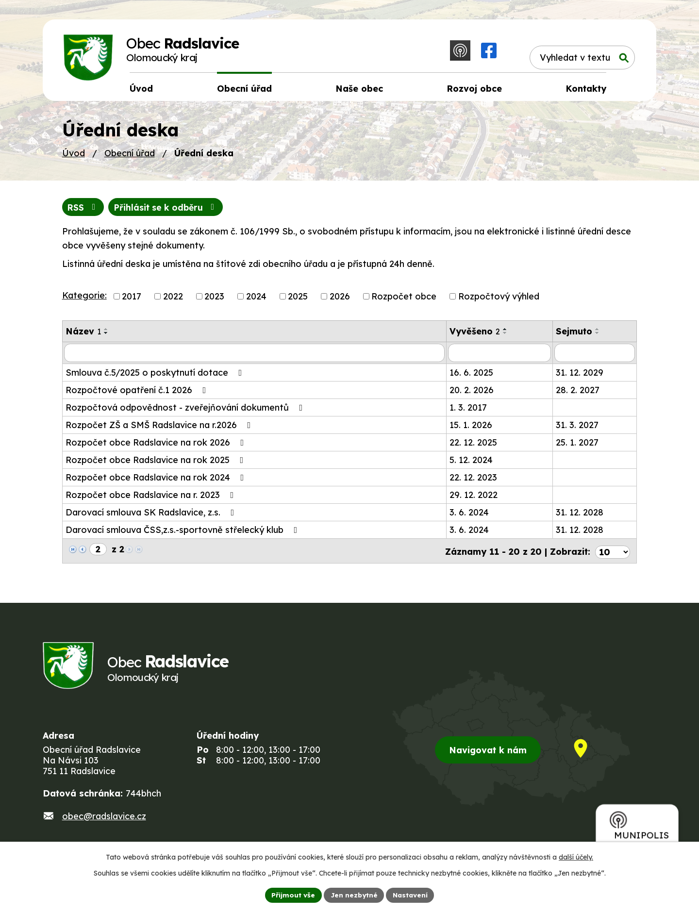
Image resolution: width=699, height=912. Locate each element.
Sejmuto (574, 334)
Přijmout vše (292, 894)
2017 (131, 299)
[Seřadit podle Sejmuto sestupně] (597, 336)
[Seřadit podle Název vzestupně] (106, 332)
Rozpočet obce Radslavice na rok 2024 (157, 480)
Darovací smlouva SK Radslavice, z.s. (152, 515)
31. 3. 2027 (577, 428)
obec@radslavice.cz (104, 821)
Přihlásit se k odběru (169, 210)
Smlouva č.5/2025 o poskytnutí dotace (156, 375)
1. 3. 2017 (468, 410)
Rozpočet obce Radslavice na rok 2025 (157, 463)
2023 (214, 299)
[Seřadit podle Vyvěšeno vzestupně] (505, 332)
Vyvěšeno (474, 334)
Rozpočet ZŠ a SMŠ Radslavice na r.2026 (160, 428)
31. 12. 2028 (579, 515)
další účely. (576, 856)
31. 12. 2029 (579, 375)
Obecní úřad (129, 156)
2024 (256, 299)
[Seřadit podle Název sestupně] (106, 336)
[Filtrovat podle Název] (254, 356)
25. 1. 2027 (577, 445)
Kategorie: (84, 298)
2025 (298, 299)
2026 (340, 299)
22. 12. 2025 (473, 445)
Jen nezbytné (353, 894)
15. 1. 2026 (470, 428)
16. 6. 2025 (471, 375)
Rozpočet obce (403, 299)
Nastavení (411, 894)
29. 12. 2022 (473, 498)
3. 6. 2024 (469, 515)
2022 (173, 299)
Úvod (73, 156)
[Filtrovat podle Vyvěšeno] (499, 356)
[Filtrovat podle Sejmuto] (594, 356)
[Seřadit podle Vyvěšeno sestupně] (505, 336)
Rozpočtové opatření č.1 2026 (138, 393)
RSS (83, 210)
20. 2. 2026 (471, 393)
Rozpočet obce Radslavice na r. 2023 (152, 498)
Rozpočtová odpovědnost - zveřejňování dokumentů (186, 410)
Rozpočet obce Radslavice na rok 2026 (157, 445)
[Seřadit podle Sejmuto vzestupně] (597, 332)
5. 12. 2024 (471, 463)
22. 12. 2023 (473, 480)
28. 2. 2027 (577, 393)
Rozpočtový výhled (498, 299)
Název (83, 334)
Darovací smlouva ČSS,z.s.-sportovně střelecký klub (183, 533)
